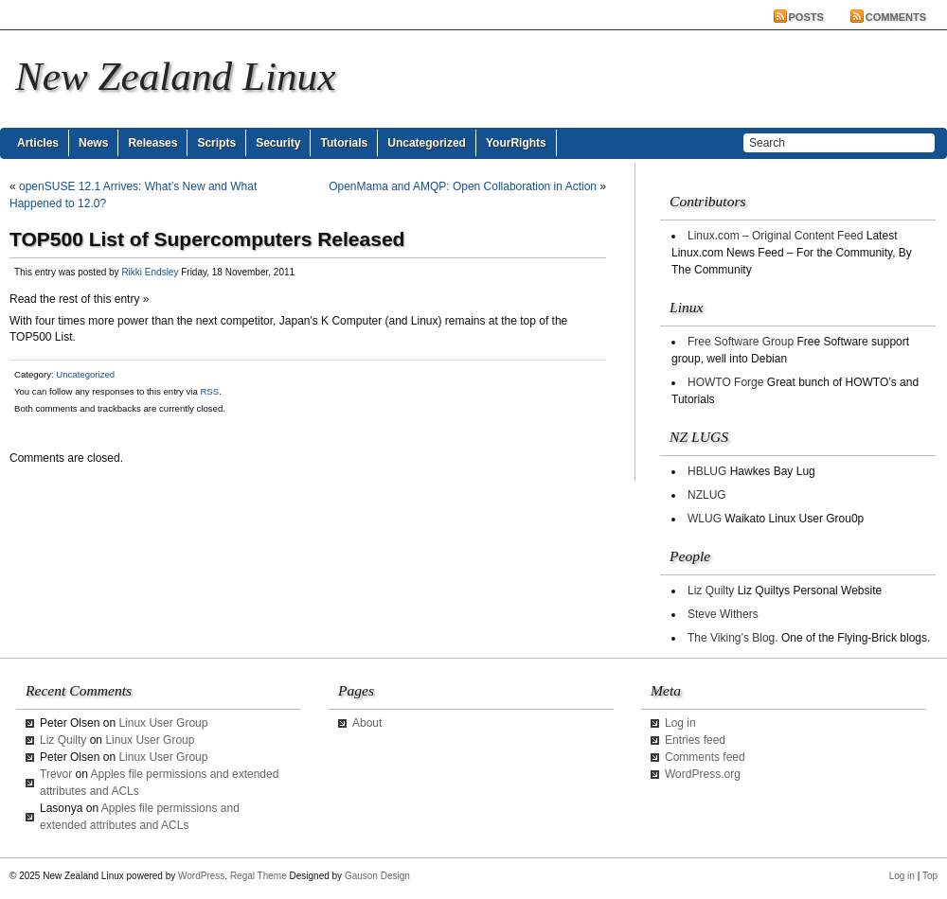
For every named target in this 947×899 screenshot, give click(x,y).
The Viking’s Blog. (733, 637)
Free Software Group (741, 341)
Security (278, 143)
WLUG (705, 518)
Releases (152, 143)
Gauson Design (377, 876)
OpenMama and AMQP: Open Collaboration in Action (463, 186)
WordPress (201, 876)
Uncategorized (426, 143)
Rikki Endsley (149, 272)
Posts (806, 17)
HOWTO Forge (725, 382)
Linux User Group (162, 723)
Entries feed (695, 740)
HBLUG (707, 471)
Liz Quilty (711, 590)
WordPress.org (703, 774)
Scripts (216, 143)
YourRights (516, 143)
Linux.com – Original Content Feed (775, 235)
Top (930, 876)
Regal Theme (258, 876)
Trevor (56, 774)
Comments (896, 17)
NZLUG (707, 495)
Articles (38, 143)
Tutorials (343, 143)
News (93, 143)
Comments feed (705, 757)
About (367, 723)
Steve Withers (723, 614)
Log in (680, 723)
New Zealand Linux (175, 76)
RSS (209, 391)
